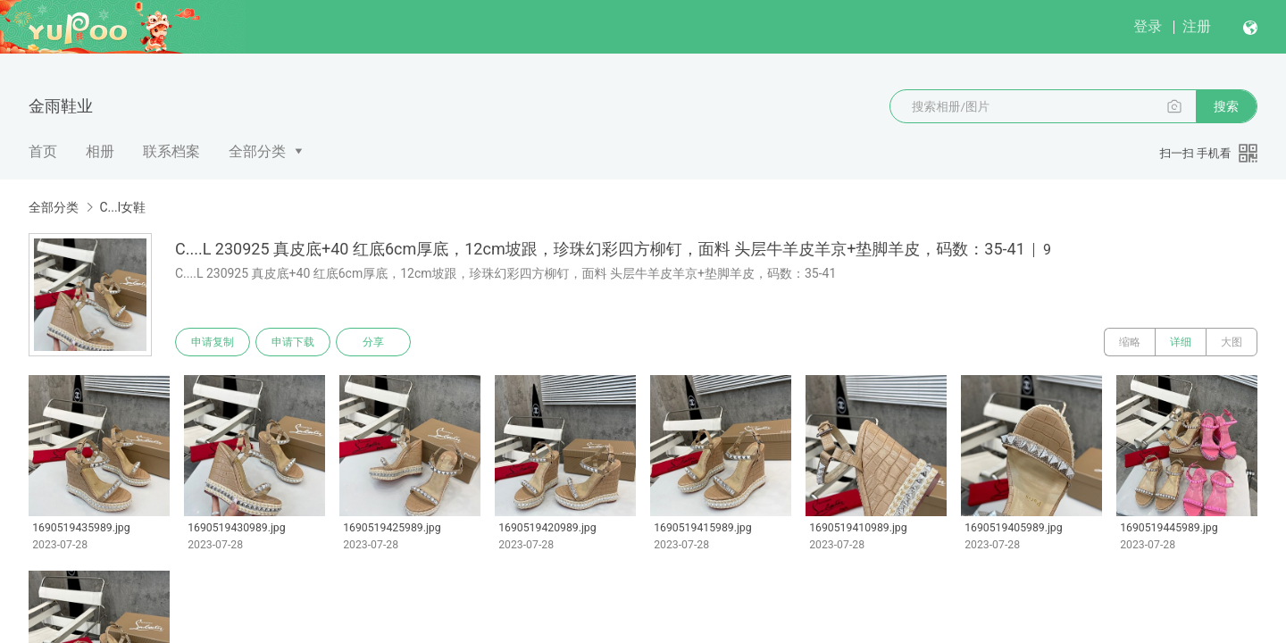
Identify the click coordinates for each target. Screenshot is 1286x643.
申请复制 (212, 342)
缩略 (1129, 342)
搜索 (1226, 106)
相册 (100, 151)
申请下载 (292, 342)
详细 (1180, 342)
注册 (1196, 26)
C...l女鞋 (122, 207)
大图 (1231, 342)
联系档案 (171, 151)
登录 (1147, 26)
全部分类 (257, 151)
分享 (373, 342)
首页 (43, 151)
